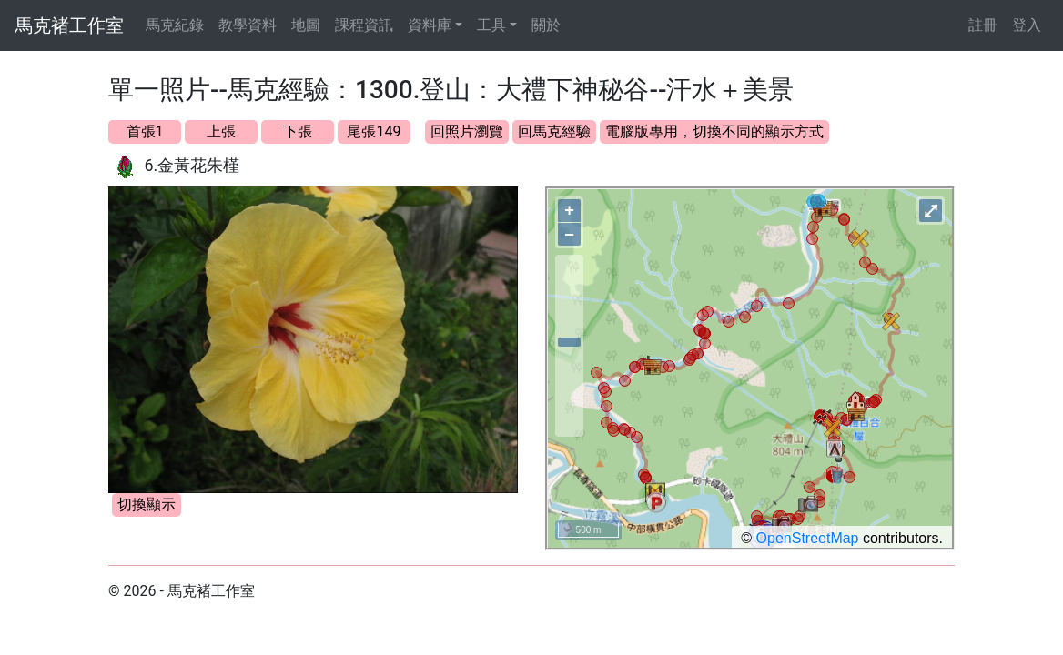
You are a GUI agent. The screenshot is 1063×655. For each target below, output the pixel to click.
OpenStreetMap (807, 538)
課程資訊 (364, 25)
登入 (1026, 25)
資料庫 (429, 25)
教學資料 (247, 25)
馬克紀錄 (175, 25)
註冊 (982, 25)
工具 (491, 25)
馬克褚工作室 (69, 25)
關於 (546, 25)
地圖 (305, 25)
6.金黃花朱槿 (191, 165)
